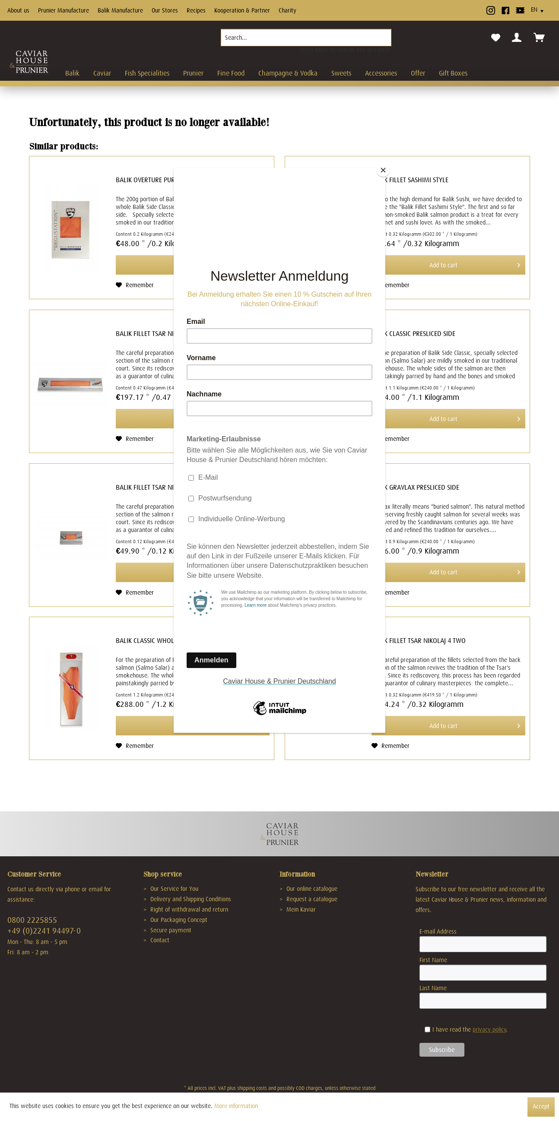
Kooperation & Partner (242, 10)
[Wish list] (496, 38)
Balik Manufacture (120, 10)
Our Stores (165, 10)
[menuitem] (306, 41)
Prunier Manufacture (63, 10)
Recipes (196, 10)
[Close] (383, 170)
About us (18, 10)
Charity (287, 10)
